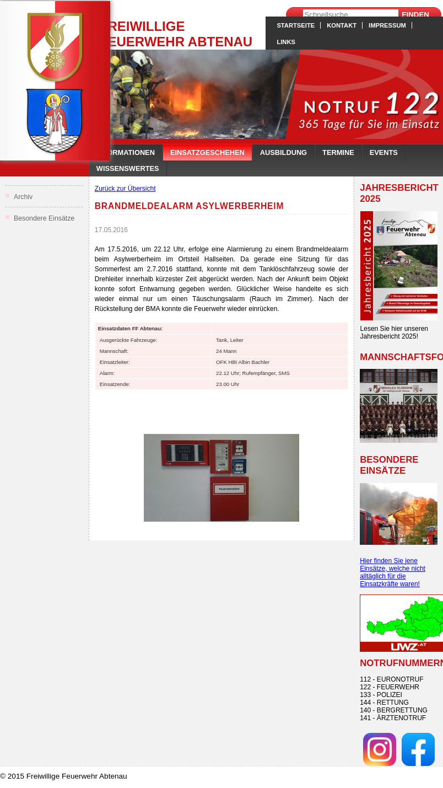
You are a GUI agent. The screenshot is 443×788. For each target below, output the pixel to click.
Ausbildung (283, 152)
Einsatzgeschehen (207, 152)
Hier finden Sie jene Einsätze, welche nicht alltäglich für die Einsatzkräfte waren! (392, 572)
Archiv (23, 197)
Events (384, 152)
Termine (338, 152)
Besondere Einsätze (44, 218)
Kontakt (341, 25)
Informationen (125, 152)
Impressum (387, 25)
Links (286, 42)
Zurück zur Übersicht (125, 188)
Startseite (296, 25)
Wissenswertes (127, 168)
